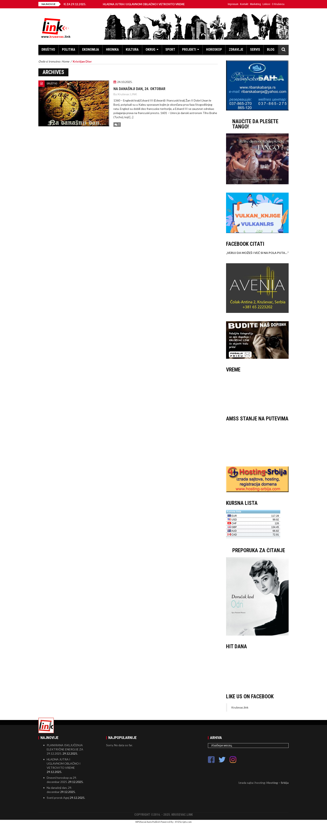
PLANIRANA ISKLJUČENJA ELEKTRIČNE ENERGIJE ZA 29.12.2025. (65, 749)
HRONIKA (112, 49)
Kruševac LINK (127, 94)
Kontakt (244, 4)
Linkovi (266, 4)
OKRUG (150, 49)
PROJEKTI (189, 49)
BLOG (270, 49)
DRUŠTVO (48, 49)
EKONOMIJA (90, 49)
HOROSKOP (214, 49)
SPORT (170, 49)
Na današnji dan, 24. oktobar (139, 89)
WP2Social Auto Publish (147, 821)
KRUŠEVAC (257, 392)
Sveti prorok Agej (58, 797)
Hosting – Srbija (278, 782)
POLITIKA (68, 49)
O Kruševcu (278, 4)
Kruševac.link (239, 707)
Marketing (255, 4)
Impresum (233, 4)
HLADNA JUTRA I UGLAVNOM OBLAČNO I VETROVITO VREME (146, 4)
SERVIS (255, 49)
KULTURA (132, 49)
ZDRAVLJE (236, 49)
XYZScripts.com (183, 821)
